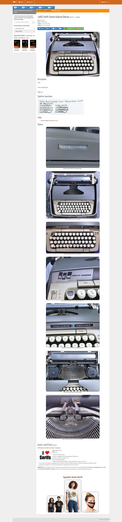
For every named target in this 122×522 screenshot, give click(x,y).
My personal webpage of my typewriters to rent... (50, 120)
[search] (24, 28)
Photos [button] (55, 28)
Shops (27, 38)
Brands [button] (16, 7)
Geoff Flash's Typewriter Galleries (43, 448)
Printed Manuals (29, 35)
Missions (30, 2)
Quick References (22, 38)
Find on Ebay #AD (69, 28)
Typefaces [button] (41, 7)
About (21, 2)
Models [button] (24, 7)
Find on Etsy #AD (79, 28)
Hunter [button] (48, 28)
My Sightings (58, 448)
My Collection (52, 448)
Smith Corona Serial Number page (95, 467)
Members (104, 2)
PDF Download (16, 50)
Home (39, 10)
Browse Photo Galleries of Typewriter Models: (22, 25)
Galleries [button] (33, 7)
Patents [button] (51, 7)
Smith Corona (42, 10)
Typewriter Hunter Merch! (72, 477)
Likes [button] (61, 28)
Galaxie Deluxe (48, 10)
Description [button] (41, 28)
